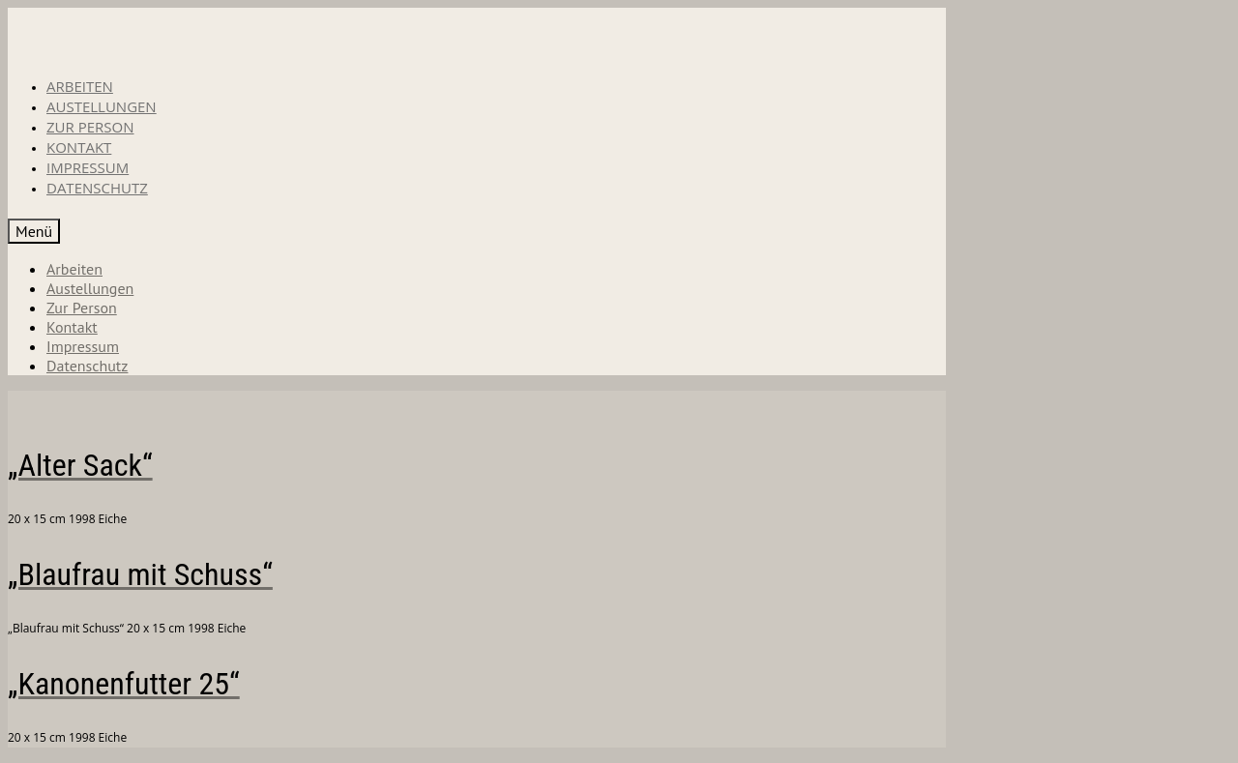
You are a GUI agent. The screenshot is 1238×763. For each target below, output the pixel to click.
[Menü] (34, 231)
